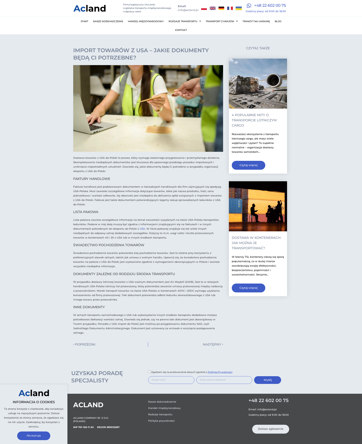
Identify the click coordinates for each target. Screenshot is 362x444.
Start (84, 21)
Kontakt (181, 30)
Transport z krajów (222, 21)
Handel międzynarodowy (146, 21)
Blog (278, 21)
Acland (88, 405)
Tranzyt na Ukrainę (256, 21)
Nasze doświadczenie (108, 21)
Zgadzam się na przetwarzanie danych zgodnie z (191, 372)
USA (142, 228)
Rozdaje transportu (185, 21)
